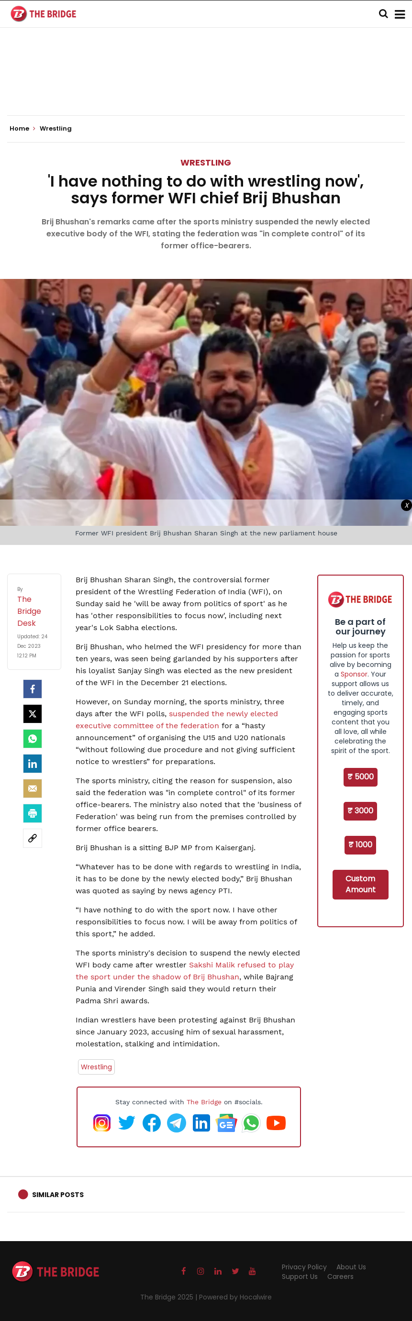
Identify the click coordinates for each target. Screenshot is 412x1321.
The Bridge (204, 1102)
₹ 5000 (360, 776)
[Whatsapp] (32, 738)
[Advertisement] (206, 86)
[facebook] (32, 689)
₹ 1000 (360, 844)
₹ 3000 (360, 810)
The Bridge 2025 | (169, 1297)
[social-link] (32, 838)
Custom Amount (360, 884)
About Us (351, 1267)
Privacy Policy (304, 1267)
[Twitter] (32, 713)
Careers (340, 1276)
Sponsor (354, 674)
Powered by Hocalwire (235, 1297)
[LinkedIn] (32, 763)
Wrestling (205, 162)
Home (22, 128)
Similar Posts (58, 1194)
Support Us (300, 1276)
